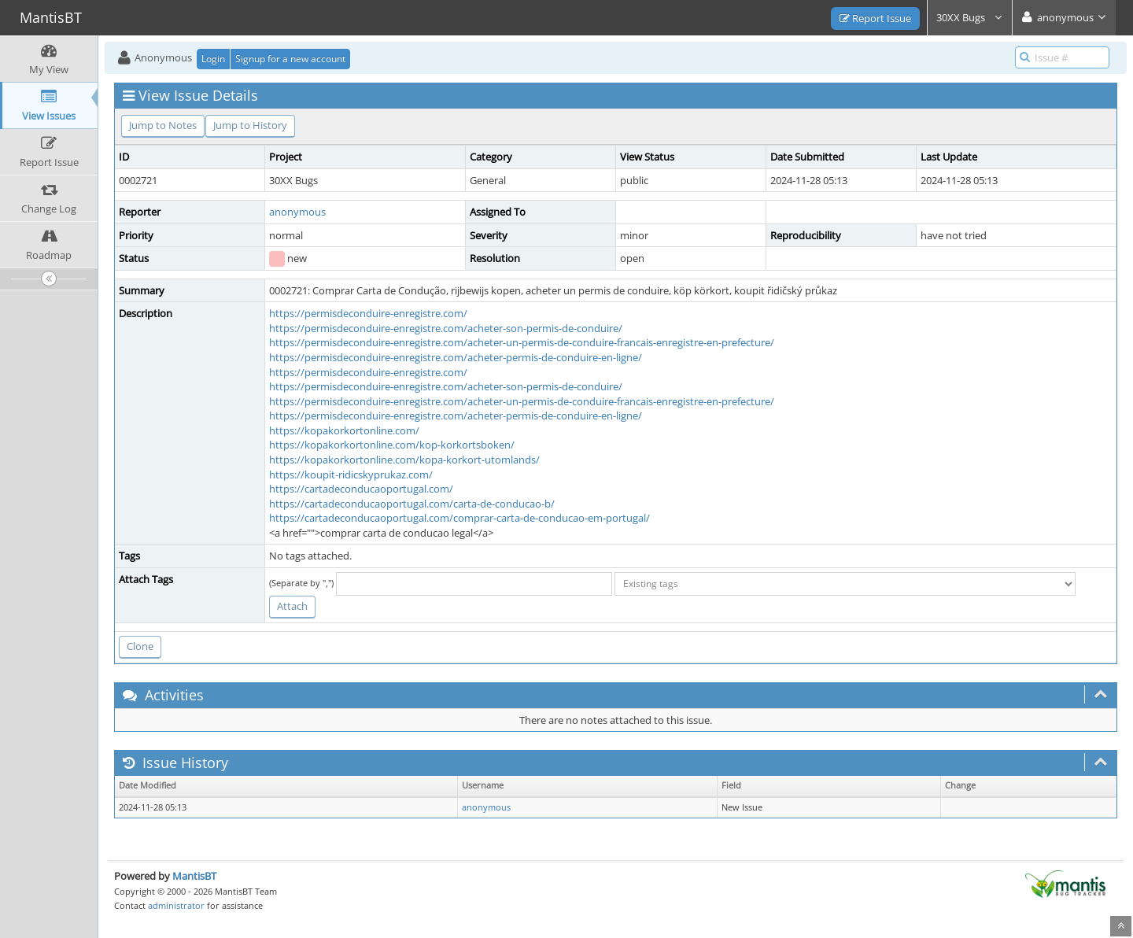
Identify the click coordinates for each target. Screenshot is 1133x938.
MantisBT (194, 876)
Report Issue (875, 18)
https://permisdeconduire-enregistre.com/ (368, 313)
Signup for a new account (290, 58)
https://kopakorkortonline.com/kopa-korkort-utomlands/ (404, 459)
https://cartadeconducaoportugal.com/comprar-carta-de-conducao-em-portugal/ (459, 518)
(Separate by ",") (301, 583)
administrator (176, 905)
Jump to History (250, 125)
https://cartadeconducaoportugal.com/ (361, 489)
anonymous (297, 212)
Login (213, 58)
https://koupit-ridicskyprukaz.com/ (351, 474)
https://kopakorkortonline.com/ (344, 430)
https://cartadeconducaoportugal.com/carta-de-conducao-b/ (412, 504)
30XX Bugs (970, 17)
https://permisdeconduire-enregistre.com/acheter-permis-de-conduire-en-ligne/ (455, 357)
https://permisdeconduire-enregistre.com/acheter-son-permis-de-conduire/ (445, 328)
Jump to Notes (163, 125)
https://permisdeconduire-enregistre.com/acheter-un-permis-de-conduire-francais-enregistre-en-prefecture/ (521, 342)
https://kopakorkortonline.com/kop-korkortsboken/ (392, 445)
